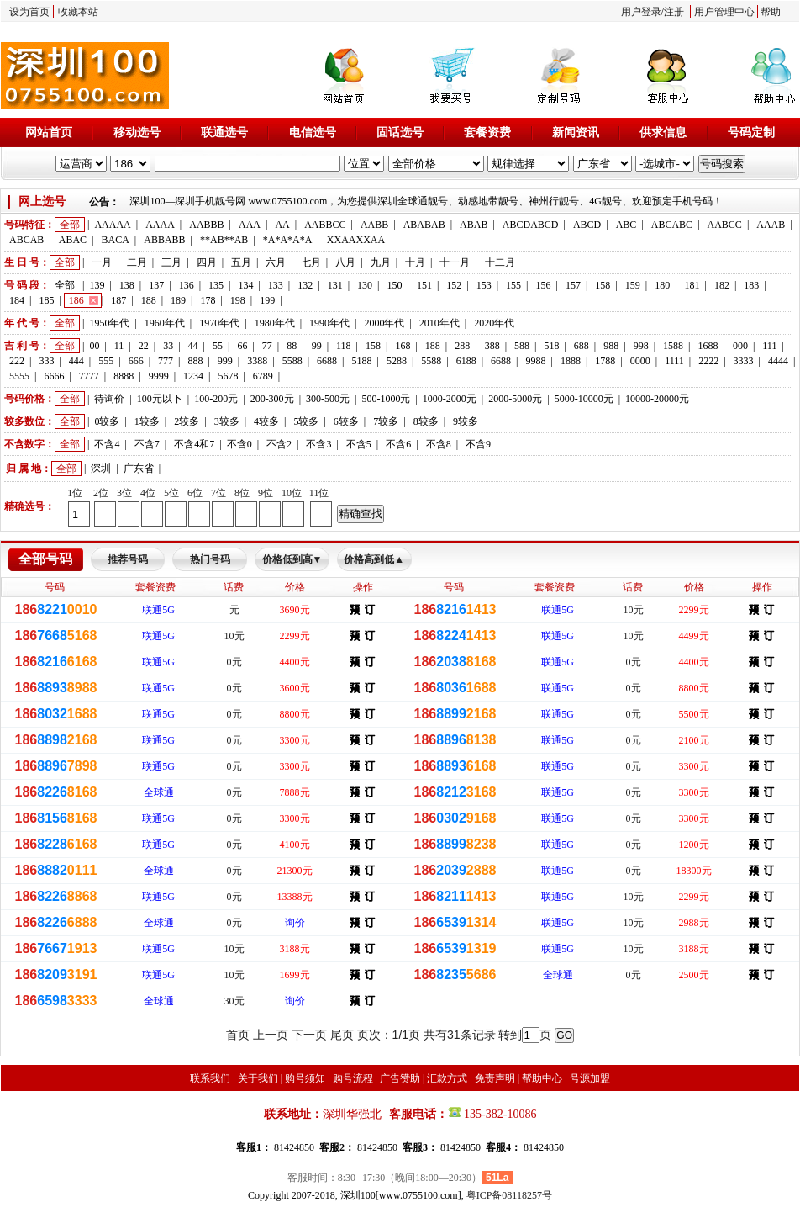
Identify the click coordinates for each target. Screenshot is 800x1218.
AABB (374, 224)
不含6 (398, 444)
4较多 (266, 421)
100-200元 (216, 399)
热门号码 (210, 559)
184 (16, 300)
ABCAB (26, 240)
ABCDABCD (531, 224)
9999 (159, 376)
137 (156, 285)
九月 (381, 262)
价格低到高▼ (292, 559)
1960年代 (165, 323)
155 (513, 285)
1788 (605, 361)
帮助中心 (542, 1078)
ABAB (473, 224)
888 (195, 361)
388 (492, 346)
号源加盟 (590, 1078)
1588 (673, 346)
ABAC (73, 240)
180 (662, 285)
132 (305, 285)
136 (186, 285)
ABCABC (671, 224)
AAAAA (112, 224)
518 (551, 346)
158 (602, 285)
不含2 (279, 444)
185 (46, 300)
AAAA (160, 224)
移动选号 (137, 132)
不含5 (358, 444)
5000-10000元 (584, 399)
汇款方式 (447, 1078)
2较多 (186, 421)
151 (424, 285)
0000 (640, 361)
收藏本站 (78, 12)
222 (16, 361)
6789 (263, 376)
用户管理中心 (724, 12)
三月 (171, 262)
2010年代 (439, 323)
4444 (778, 361)
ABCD (587, 224)
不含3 (318, 444)
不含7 (147, 444)
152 (453, 285)
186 (76, 300)
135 (216, 285)
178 (207, 300)
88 (292, 346)
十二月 (500, 262)
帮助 (771, 12)
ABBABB (164, 240)
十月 (415, 262)
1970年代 (219, 323)
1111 (674, 361)
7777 (89, 376)
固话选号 (400, 132)
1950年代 (109, 323)
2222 (708, 361)
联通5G (158, 610)
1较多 (147, 421)
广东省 (139, 468)
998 (641, 346)
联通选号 (224, 132)
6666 (54, 376)
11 (119, 346)
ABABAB (424, 224)
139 (96, 285)
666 (136, 361)
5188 (361, 361)
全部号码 (45, 559)
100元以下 (159, 399)
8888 (123, 376)
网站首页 (48, 132)
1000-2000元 (449, 399)
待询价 (109, 399)
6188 (466, 361)
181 (692, 285)
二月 (137, 262)
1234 (193, 376)
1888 (571, 361)
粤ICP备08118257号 (509, 1195)
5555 (19, 376)
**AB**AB (224, 240)
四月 (207, 262)
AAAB (770, 224)
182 (721, 285)
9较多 (465, 421)
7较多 (385, 421)
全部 (70, 224)
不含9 (478, 444)
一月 (102, 262)
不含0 (239, 444)
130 (364, 285)
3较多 (226, 421)
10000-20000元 (657, 399)
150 (394, 285)
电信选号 (312, 132)
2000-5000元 (515, 399)
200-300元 (272, 399)
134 (245, 285)
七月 (311, 262)
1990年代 (329, 323)
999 (225, 361)
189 (178, 300)
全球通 (159, 792)
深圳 (101, 468)
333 (46, 361)
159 (632, 285)
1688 (707, 346)
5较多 (305, 421)
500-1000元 (385, 399)
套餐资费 (487, 132)
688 (581, 346)
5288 (397, 361)
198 (237, 300)
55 (218, 346)
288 (462, 346)
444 (76, 361)
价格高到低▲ (374, 559)
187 (118, 300)
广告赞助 (400, 1078)
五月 (241, 262)
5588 (292, 361)
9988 (536, 361)
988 (610, 346)
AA (282, 224)
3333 (744, 361)
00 (94, 346)
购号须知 (305, 1078)
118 (343, 346)
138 (126, 285)
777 (165, 361)
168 (402, 346)
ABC (626, 224)
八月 (345, 262)
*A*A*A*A (288, 240)
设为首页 (29, 12)
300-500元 (328, 399)
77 (267, 346)
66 (242, 346)
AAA (250, 224)
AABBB (206, 224)
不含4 (106, 444)
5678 (228, 376)
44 (193, 346)
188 (148, 300)
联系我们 (210, 1078)
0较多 (106, 421)
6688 (327, 361)
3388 (257, 361)
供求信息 (663, 132)
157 (573, 285)
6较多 (346, 421)
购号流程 (353, 1078)
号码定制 (751, 132)
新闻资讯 (575, 132)
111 (769, 346)
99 (317, 346)
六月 (276, 262)
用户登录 (641, 12)
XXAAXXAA (356, 240)
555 (105, 361)
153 (484, 285)
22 (144, 346)
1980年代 (275, 323)
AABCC (725, 224)
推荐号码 (128, 559)
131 (335, 285)
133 (275, 285)
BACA (115, 240)
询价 (295, 923)
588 (521, 346)
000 (740, 346)
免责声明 (495, 1078)
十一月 (454, 262)
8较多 (426, 421)
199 (267, 300)
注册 (674, 12)
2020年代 (494, 323)
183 (751, 285)
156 (543, 285)
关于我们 (258, 1078)
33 (168, 346)
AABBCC (324, 224)
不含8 (438, 444)
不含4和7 (194, 444)
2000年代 (384, 323)
